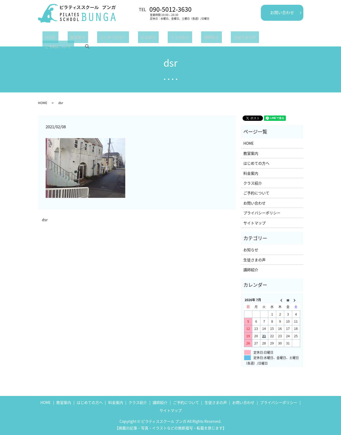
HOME (47, 38)
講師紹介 (179, 38)
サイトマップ (254, 222)
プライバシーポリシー (261, 212)
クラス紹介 (154, 38)
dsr (45, 219)
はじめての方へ (99, 38)
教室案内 (69, 38)
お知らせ (250, 249)
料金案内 (128, 38)
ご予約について (241, 38)
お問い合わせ (282, 12)
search (267, 38)
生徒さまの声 (207, 38)
